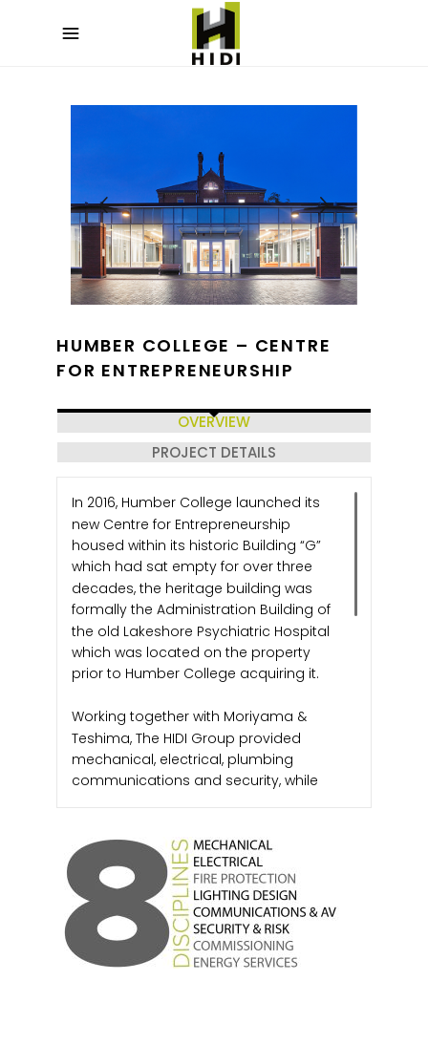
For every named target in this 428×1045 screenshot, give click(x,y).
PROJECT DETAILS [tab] (214, 452)
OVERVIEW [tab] (214, 422)
